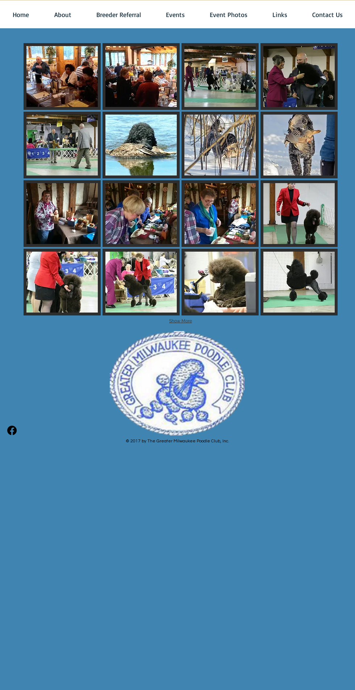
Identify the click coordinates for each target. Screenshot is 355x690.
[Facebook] (12, 430)
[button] (62, 14)
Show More (180, 320)
